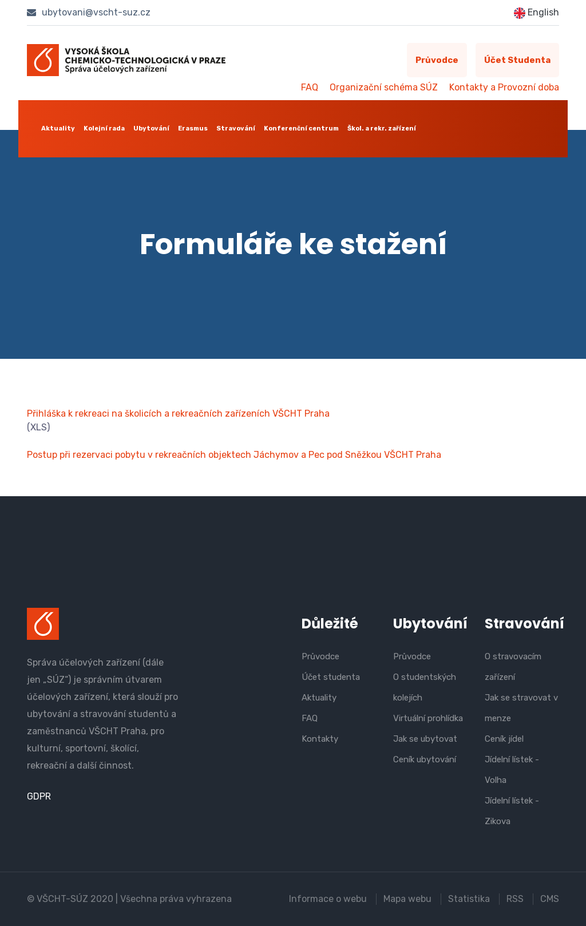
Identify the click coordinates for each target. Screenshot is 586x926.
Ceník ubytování (424, 759)
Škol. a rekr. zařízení (381, 128)
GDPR (39, 796)
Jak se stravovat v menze (521, 707)
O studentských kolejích (424, 687)
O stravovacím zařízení (513, 666)
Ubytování (151, 128)
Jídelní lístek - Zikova (512, 811)
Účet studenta (517, 60)
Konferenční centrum (301, 128)
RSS (515, 898)
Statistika (469, 898)
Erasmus (193, 128)
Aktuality (58, 128)
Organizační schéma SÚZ (384, 87)
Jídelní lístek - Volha (512, 769)
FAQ (309, 87)
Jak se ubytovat (425, 739)
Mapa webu (407, 898)
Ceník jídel (504, 739)
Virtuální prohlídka (428, 718)
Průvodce (436, 60)
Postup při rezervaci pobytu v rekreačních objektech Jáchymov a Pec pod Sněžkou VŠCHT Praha (234, 454)
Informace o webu (328, 898)
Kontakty (320, 739)
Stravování (235, 128)
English (536, 13)
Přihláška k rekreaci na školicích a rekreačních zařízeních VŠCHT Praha (178, 413)
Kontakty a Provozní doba (504, 87)
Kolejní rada (104, 128)
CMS (549, 898)
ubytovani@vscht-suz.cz (89, 12)
